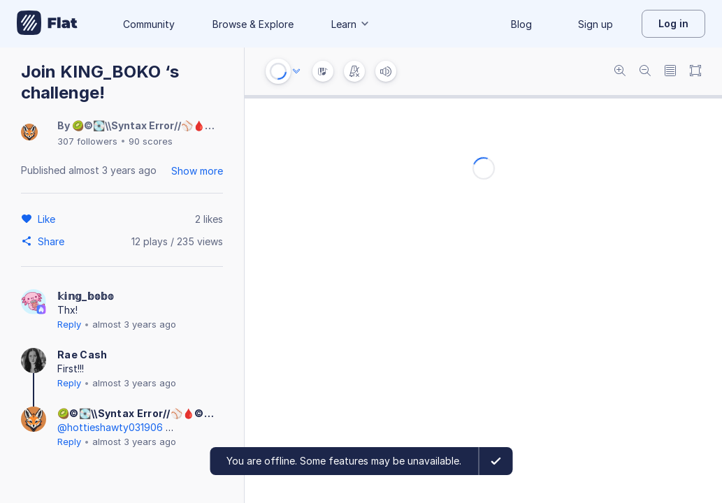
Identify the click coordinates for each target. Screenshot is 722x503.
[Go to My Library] (47, 23)
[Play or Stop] (278, 71)
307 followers (87, 141)
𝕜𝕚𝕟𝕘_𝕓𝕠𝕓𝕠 (86, 296)
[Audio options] (296, 71)
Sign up (595, 24)
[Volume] (385, 71)
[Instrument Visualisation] (322, 71)
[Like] (48, 218)
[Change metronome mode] (354, 71)
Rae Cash (82, 354)
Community (149, 24)
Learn (350, 24)
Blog (521, 24)
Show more (197, 171)
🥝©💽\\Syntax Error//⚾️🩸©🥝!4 (154, 125)
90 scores (151, 141)
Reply (69, 324)
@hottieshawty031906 (110, 427)
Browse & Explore (253, 24)
